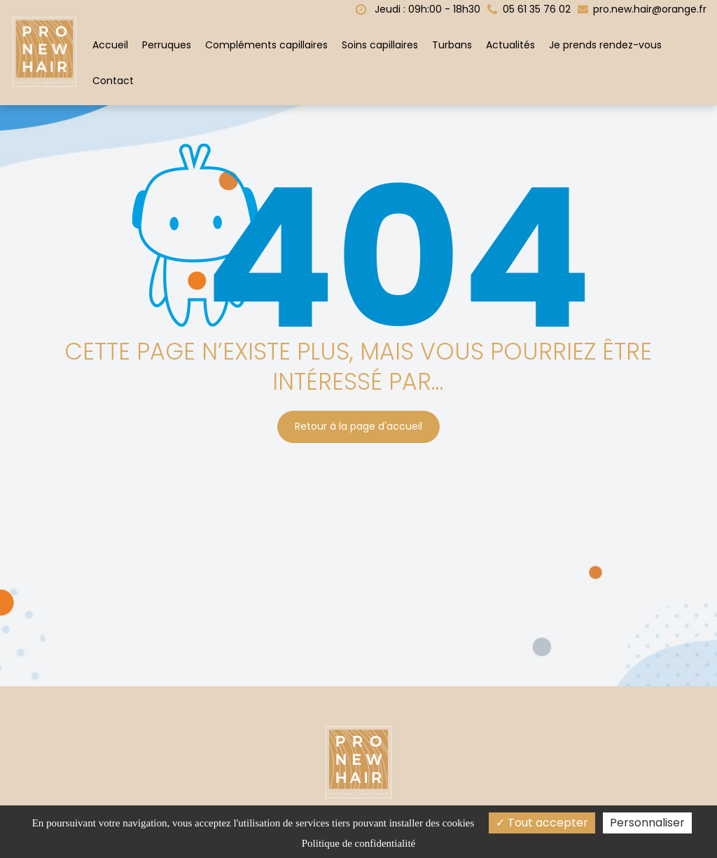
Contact (113, 81)
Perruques (166, 45)
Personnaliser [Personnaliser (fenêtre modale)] (647, 823)
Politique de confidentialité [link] (358, 843)
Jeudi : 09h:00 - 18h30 (418, 9)
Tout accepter (542, 823)
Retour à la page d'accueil (358, 427)
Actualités (510, 45)
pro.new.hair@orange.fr (642, 9)
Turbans (452, 45)
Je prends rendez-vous (605, 45)
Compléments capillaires (266, 45)
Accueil (110, 45)
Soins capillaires (380, 45)
